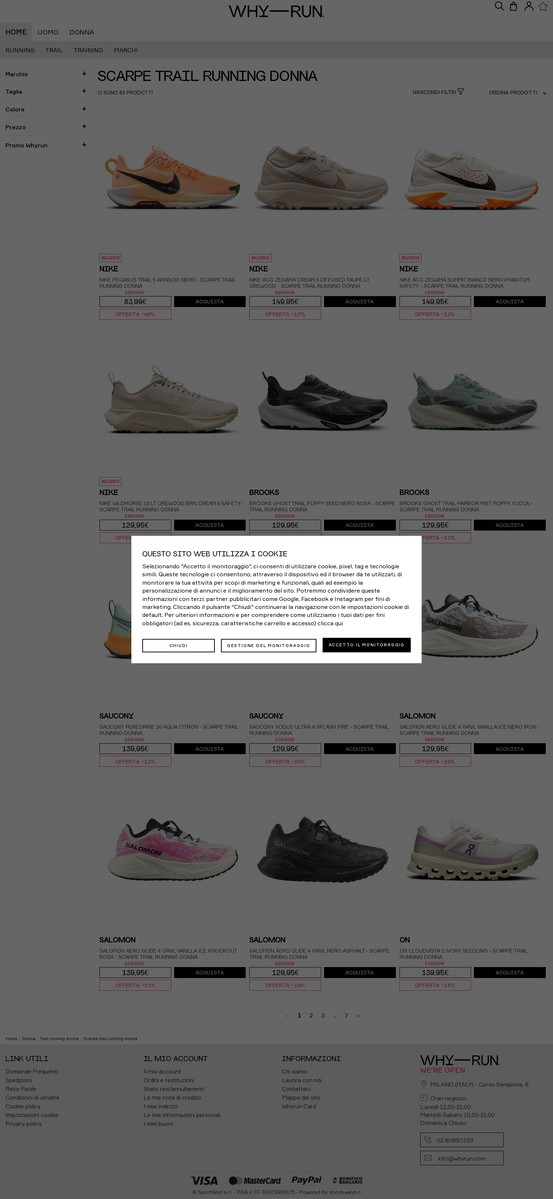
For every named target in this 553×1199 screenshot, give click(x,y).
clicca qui (330, 623)
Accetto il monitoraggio (367, 644)
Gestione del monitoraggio (268, 644)
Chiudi (178, 644)
